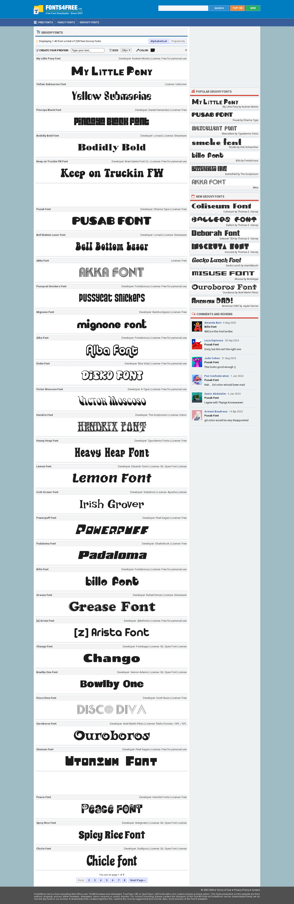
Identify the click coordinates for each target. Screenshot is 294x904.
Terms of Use (224, 890)
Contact (256, 890)
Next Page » (138, 880)
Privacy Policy (241, 890)
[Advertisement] (112, 196)
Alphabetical (158, 41)
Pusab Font (211, 344)
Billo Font (210, 326)
